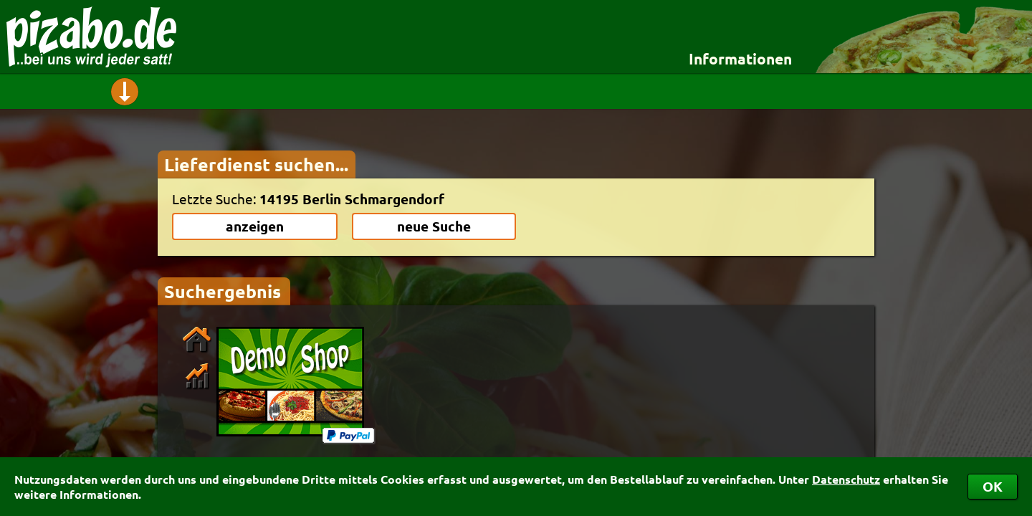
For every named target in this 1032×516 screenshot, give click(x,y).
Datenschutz (846, 479)
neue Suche (434, 226)
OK (993, 486)
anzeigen (255, 226)
